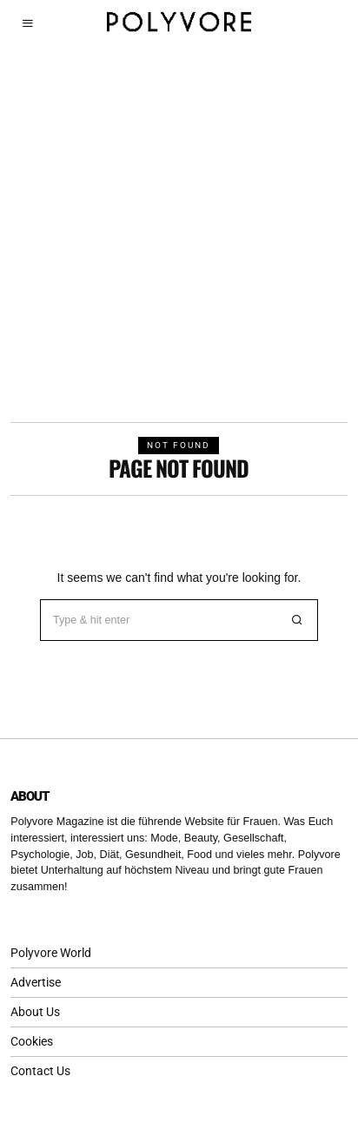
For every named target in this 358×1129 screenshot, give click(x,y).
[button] (297, 620)
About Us (35, 1012)
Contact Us (40, 1071)
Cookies (31, 1041)
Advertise (35, 982)
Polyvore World (50, 953)
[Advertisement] (179, 234)
